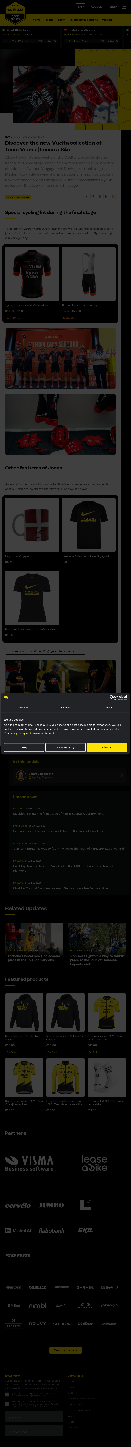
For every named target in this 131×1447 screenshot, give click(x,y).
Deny (24, 747)
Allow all (107, 747)
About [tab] (108, 707)
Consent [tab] (23, 707)
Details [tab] (65, 707)
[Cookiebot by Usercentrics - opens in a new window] (112, 697)
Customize (65, 747)
